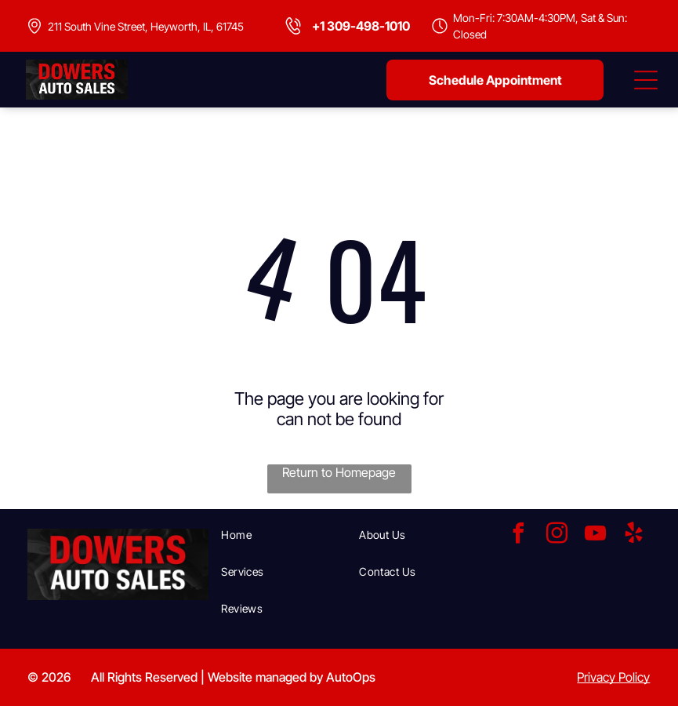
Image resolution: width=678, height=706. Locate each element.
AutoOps (350, 677)
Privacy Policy (613, 677)
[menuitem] (283, 534)
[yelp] (633, 535)
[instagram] (556, 535)
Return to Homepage (339, 472)
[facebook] (518, 535)
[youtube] (595, 535)
